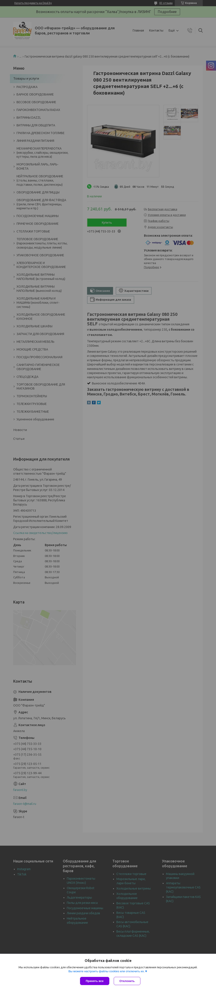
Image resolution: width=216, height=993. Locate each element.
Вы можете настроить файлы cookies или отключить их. (106, 971)
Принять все (95, 981)
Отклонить (127, 981)
